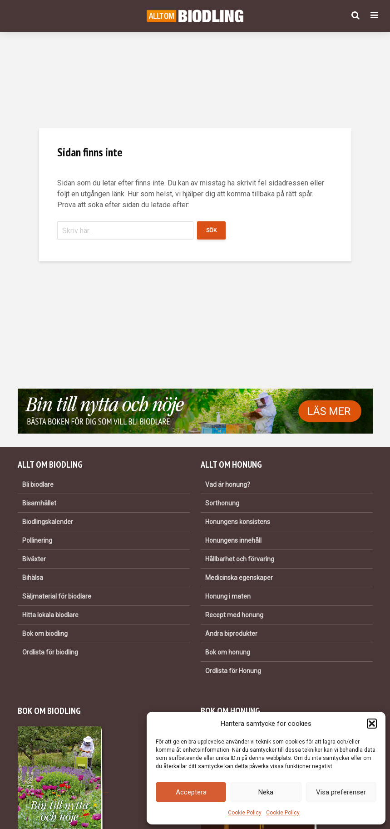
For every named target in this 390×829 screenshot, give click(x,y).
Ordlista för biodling (50, 652)
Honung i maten (228, 596)
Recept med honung (234, 615)
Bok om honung (227, 652)
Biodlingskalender (47, 521)
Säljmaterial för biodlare (56, 596)
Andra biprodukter (231, 633)
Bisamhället (39, 503)
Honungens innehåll (233, 540)
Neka (265, 792)
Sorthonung (222, 503)
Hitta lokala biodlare (50, 615)
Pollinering (37, 540)
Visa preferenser (341, 792)
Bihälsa (32, 577)
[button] (371, 723)
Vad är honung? (227, 484)
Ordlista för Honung (233, 670)
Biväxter (34, 559)
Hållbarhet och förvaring (239, 559)
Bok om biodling (45, 633)
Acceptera (191, 792)
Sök (211, 230)
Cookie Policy (245, 812)
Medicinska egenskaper (239, 577)
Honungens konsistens (237, 521)
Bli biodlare (38, 484)
